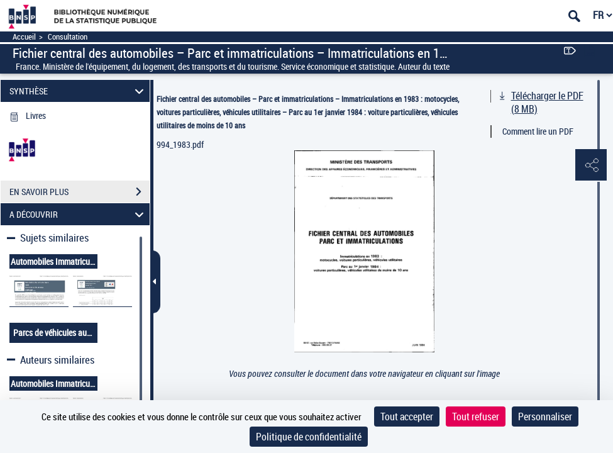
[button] (591, 165)
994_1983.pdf (180, 144)
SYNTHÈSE (78, 91)
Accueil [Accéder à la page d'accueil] (24, 36)
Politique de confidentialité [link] (309, 437)
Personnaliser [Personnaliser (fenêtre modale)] (545, 416)
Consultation (67, 36)
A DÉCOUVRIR (78, 214)
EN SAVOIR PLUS (79, 192)
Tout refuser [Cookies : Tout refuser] (475, 416)
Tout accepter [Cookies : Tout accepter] (406, 416)
